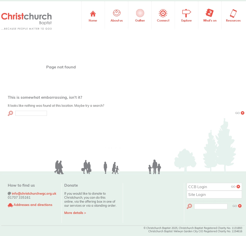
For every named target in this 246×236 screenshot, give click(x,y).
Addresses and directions (33, 205)
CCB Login (214, 186)
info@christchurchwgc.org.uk (34, 193)
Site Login (197, 194)
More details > (75, 213)
